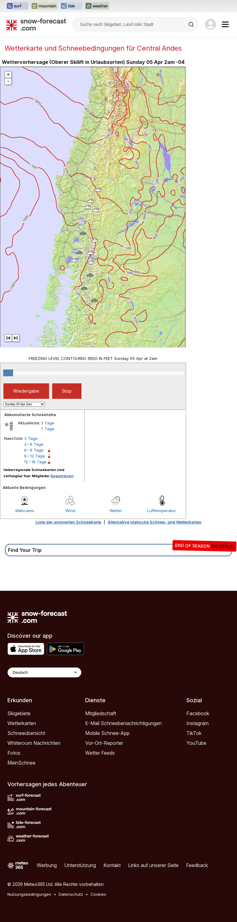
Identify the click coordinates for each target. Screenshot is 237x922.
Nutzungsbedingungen (29, 894)
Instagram (197, 723)
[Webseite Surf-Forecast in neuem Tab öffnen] (17, 6)
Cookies (98, 894)
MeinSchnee (21, 763)
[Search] (191, 24)
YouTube (196, 743)
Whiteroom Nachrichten (33, 743)
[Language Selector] (44, 672)
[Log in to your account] (210, 24)
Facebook (197, 713)
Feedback (197, 865)
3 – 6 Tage (34, 444)
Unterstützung (80, 865)
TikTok (194, 733)
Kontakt (112, 865)
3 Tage (47, 422)
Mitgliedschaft (100, 713)
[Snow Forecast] (36, 24)
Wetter (116, 510)
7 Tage (47, 428)
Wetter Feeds (100, 753)
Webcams (24, 510)
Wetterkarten (21, 723)
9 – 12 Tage (34, 455)
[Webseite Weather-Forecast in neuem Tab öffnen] (97, 6)
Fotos (13, 753)
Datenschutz (71, 894)
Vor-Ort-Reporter (104, 743)
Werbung (47, 865)
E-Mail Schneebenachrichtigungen (123, 723)
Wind (70, 510)
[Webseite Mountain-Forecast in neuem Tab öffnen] (44, 6)
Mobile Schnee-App (107, 733)
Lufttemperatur (161, 510)
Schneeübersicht (26, 733)
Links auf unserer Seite (153, 865)
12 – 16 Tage (35, 461)
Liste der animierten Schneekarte (68, 521)
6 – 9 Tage (34, 450)
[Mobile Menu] (225, 24)
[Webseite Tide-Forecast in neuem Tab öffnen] (71, 6)
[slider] (8, 372)
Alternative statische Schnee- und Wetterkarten (155, 521)
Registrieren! (62, 476)
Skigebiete (19, 713)
